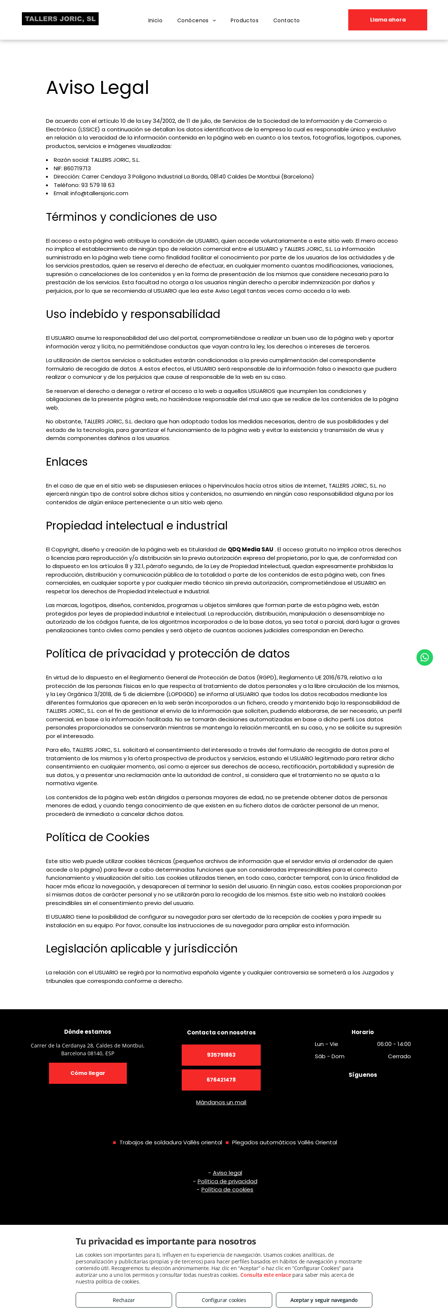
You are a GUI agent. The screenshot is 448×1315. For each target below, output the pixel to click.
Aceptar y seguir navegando (324, 1299)
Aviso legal (227, 1173)
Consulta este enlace (265, 1274)
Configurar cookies (224, 1299)
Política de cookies (227, 1189)
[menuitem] (155, 20)
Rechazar (124, 1299)
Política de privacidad (227, 1181)
